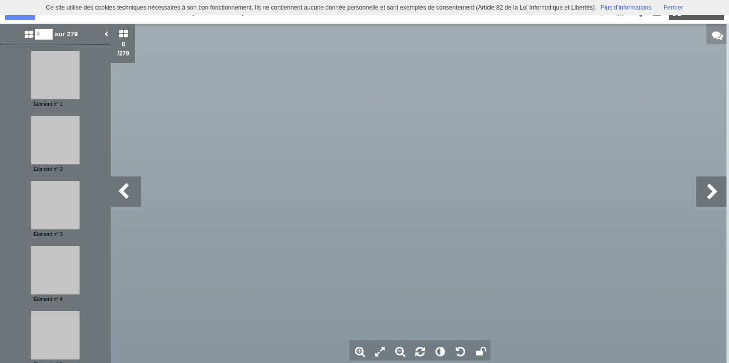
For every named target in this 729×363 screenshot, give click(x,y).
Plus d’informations (626, 7)
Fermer (673, 7)
